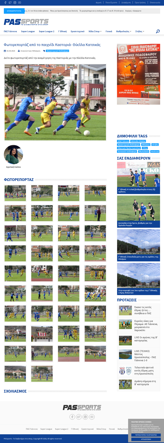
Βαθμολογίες (122, 31)
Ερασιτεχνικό (77, 31)
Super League (28, 31)
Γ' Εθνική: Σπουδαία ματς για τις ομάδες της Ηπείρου (138, 245)
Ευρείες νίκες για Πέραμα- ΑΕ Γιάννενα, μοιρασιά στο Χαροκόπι (138, 325)
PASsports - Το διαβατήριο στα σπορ (26, 22)
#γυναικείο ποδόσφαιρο (127, 151)
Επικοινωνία (155, 2)
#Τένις (144, 148)
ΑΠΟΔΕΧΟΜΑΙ (146, 439)
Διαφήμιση (126, 2)
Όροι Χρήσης (140, 2)
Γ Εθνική (62, 31)
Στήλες (138, 31)
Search (158, 31)
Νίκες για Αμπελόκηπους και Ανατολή (66, 11)
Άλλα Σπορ (94, 31)
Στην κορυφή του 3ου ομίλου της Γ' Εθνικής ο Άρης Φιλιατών (138, 279)
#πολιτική (155, 151)
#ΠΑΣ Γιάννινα (123, 141)
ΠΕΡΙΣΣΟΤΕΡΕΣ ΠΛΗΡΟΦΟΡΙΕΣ (146, 435)
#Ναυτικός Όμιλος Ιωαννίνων (129, 148)
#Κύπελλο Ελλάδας (138, 141)
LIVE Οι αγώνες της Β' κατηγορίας (138, 340)
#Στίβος (155, 144)
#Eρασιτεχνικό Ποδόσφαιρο (57, 51)
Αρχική (98, 2)
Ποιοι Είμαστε (111, 2)
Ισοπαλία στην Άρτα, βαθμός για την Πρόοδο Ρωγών (138, 212)
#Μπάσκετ (146, 144)
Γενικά (109, 31)
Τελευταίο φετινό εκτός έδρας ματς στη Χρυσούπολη (138, 370)
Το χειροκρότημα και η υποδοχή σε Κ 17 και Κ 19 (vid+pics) (103, 11)
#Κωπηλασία (144, 151)
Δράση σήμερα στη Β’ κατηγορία (138, 384)
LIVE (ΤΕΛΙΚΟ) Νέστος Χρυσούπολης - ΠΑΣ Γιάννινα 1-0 (138, 356)
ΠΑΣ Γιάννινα (10, 31)
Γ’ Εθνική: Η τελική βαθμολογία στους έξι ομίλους (138, 178)
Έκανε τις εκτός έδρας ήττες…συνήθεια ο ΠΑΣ (138, 310)
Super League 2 (46, 31)
